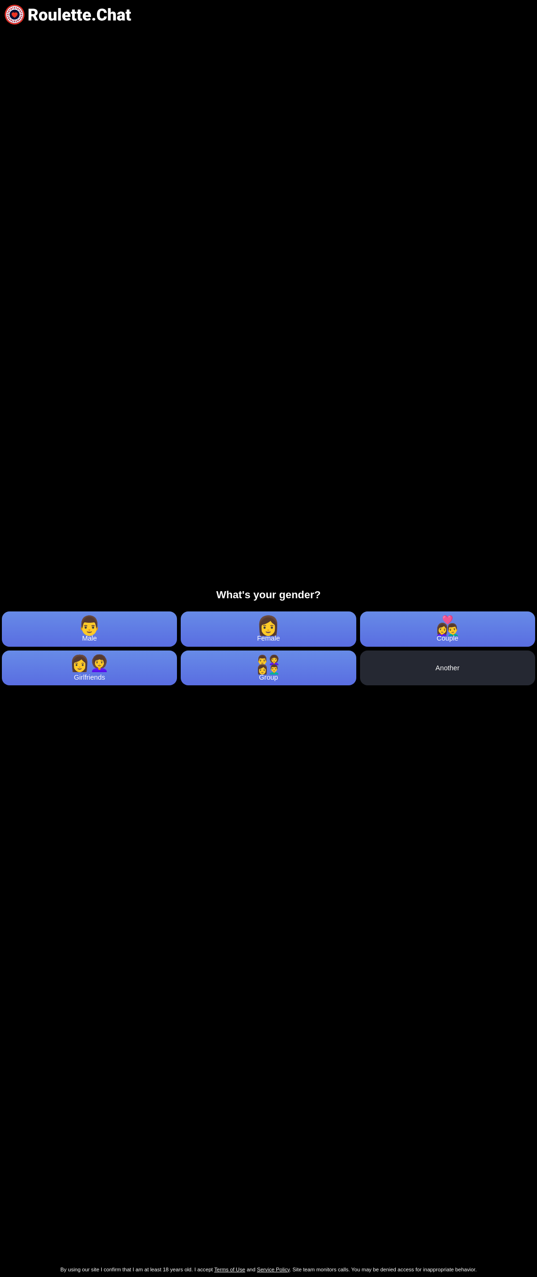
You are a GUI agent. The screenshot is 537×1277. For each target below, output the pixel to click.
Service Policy (273, 1269)
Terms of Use (229, 1269)
